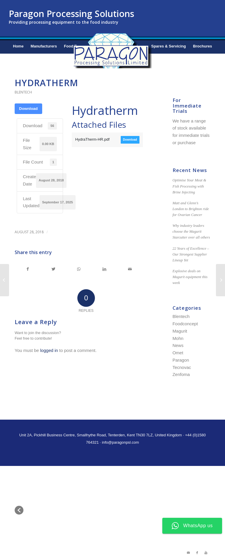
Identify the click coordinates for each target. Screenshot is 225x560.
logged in (49, 350)
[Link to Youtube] (206, 552)
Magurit (180, 330)
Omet (178, 352)
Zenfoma (181, 374)
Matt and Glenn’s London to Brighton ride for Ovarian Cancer (191, 209)
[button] (19, 510)
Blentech (23, 92)
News (178, 345)
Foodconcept (185, 323)
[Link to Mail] (188, 552)
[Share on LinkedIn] (104, 269)
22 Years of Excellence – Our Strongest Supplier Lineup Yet (191, 254)
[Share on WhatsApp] (78, 269)
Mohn (178, 338)
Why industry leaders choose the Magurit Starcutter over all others (191, 231)
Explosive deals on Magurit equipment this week (190, 277)
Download (28, 108)
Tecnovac (182, 367)
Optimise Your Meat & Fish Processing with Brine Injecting (189, 186)
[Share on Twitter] (53, 269)
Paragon (181, 360)
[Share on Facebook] (27, 269)
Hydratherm (46, 83)
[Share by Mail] (130, 269)
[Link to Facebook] (197, 552)
